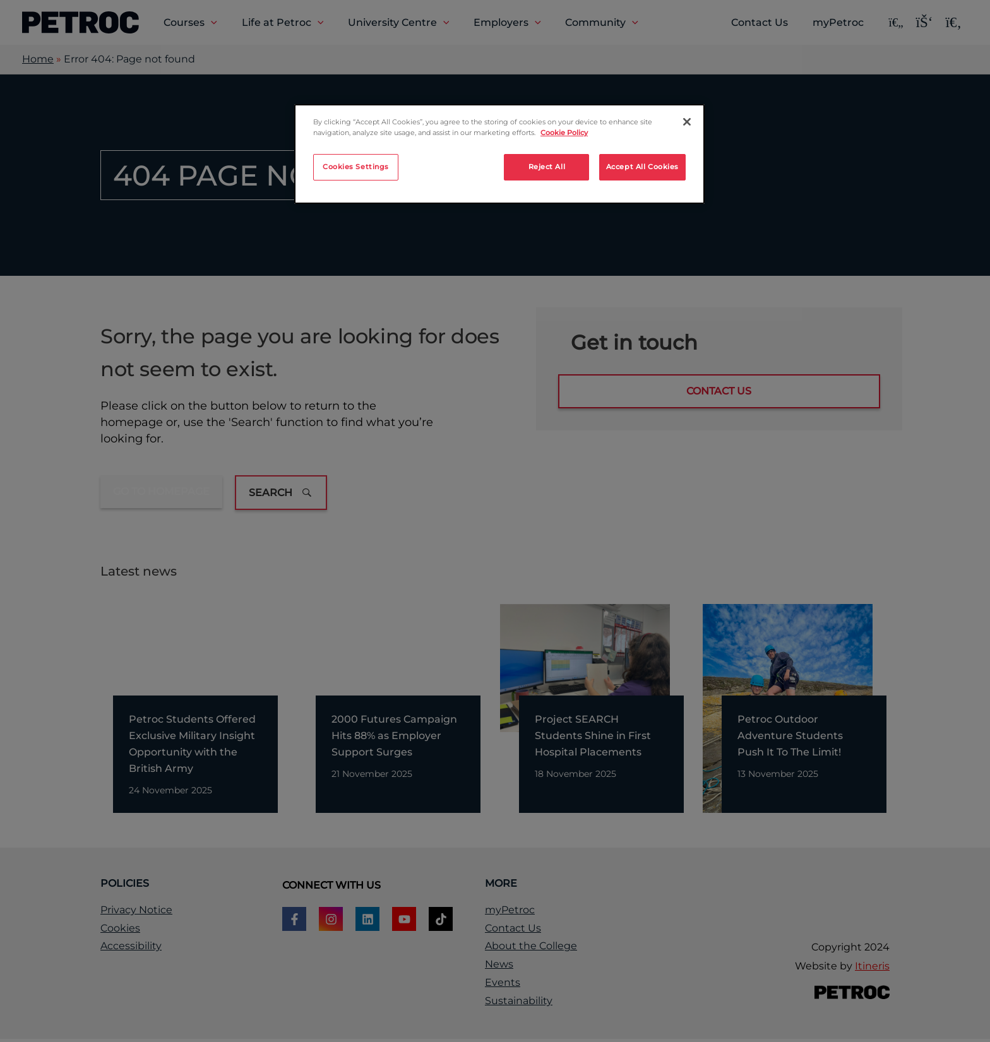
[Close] (687, 122)
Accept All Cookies (642, 166)
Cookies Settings (356, 166)
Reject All (547, 166)
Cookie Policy (564, 132)
